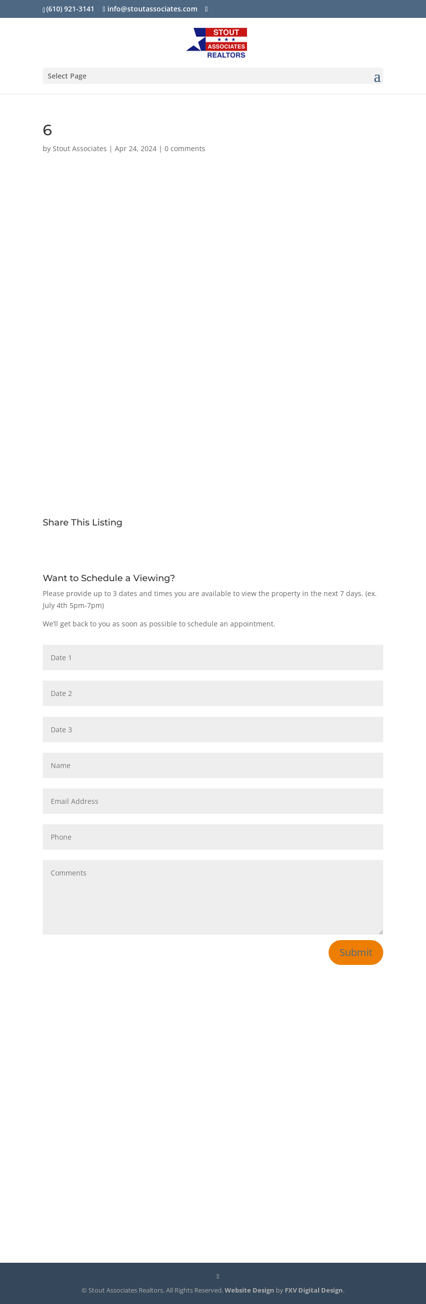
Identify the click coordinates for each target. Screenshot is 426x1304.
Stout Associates (80, 148)
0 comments (185, 148)
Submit (356, 952)
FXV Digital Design (314, 1290)
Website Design (249, 1290)
